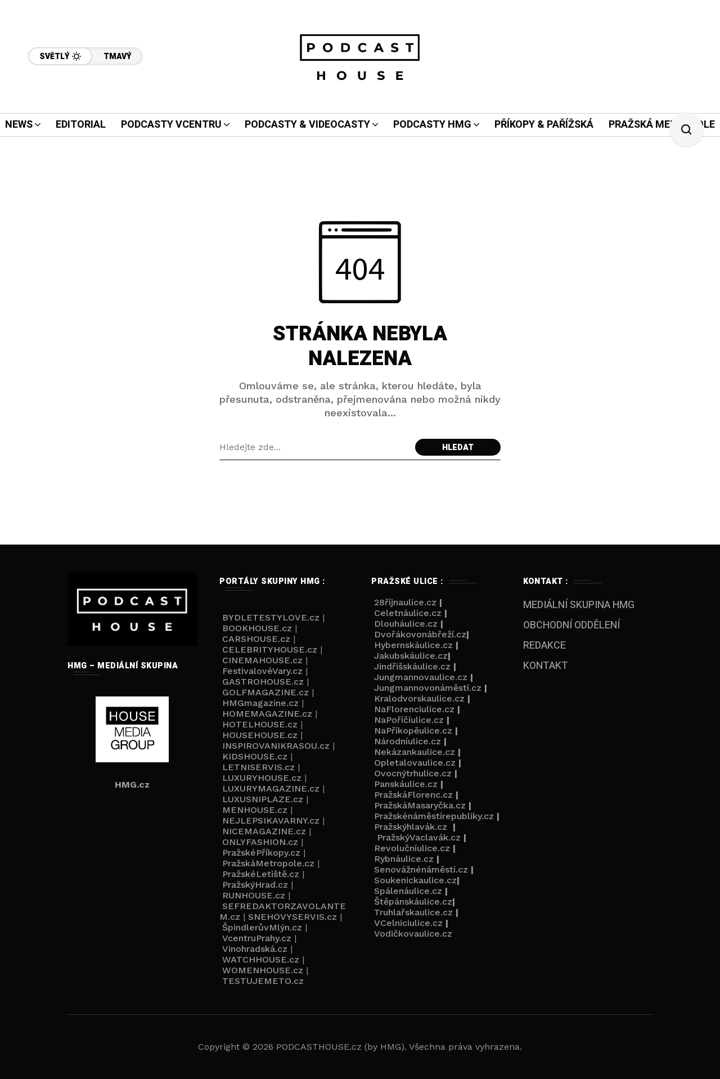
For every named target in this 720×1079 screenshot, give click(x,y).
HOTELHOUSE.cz (260, 724)
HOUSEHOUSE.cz (260, 735)
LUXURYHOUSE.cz (262, 777)
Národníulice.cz (407, 741)
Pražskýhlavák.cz (410, 826)
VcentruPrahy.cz (256, 938)
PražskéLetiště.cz (260, 874)
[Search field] (314, 447)
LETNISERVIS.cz (258, 767)
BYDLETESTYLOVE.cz (269, 617)
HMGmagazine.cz (260, 703)
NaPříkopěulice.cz (413, 730)
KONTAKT (545, 665)
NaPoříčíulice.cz (409, 719)
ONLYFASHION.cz (260, 842)
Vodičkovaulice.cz (413, 933)
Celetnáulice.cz (408, 613)
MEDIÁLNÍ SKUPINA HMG (578, 605)
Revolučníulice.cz (412, 848)
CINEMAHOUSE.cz (262, 660)
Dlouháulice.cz (406, 623)
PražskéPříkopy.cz (261, 852)
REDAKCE (544, 645)
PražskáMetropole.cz (268, 863)
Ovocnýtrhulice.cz (413, 773)
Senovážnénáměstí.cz (421, 869)
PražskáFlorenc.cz (413, 794)
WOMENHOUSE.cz (262, 970)
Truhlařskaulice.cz (413, 912)
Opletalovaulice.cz (415, 762)
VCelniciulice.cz (408, 923)
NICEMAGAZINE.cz (264, 831)
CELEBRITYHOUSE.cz (269, 649)
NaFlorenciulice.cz (414, 709)
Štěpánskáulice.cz (413, 901)
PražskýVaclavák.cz (419, 837)
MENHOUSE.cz (254, 809)
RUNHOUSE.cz (253, 895)
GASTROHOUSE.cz (263, 681)
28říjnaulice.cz (403, 602)
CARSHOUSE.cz (256, 638)
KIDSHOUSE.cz (254, 756)
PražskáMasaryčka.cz (420, 805)
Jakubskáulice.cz (411, 655)
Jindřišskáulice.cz (412, 666)
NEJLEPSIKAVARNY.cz (271, 820)
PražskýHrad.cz (255, 884)
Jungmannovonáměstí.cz (428, 687)
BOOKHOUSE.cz (257, 628)
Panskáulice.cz (406, 784)
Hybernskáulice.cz (413, 645)
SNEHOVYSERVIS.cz (292, 916)
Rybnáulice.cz (404, 858)
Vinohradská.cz (254, 948)
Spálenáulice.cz (408, 890)
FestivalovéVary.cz (262, 671)
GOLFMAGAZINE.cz (265, 692)
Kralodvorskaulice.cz (419, 698)
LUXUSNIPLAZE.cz (262, 799)
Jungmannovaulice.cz (420, 677)
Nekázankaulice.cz (414, 752)
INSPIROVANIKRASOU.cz (276, 745)
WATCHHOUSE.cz (260, 959)
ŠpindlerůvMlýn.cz (262, 927)
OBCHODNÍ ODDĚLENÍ (571, 625)
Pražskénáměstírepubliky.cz (434, 816)
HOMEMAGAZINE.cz (267, 713)
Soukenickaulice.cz (415, 880)
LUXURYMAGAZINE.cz (271, 788)
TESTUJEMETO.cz (263, 980)
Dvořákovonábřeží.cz (420, 634)
